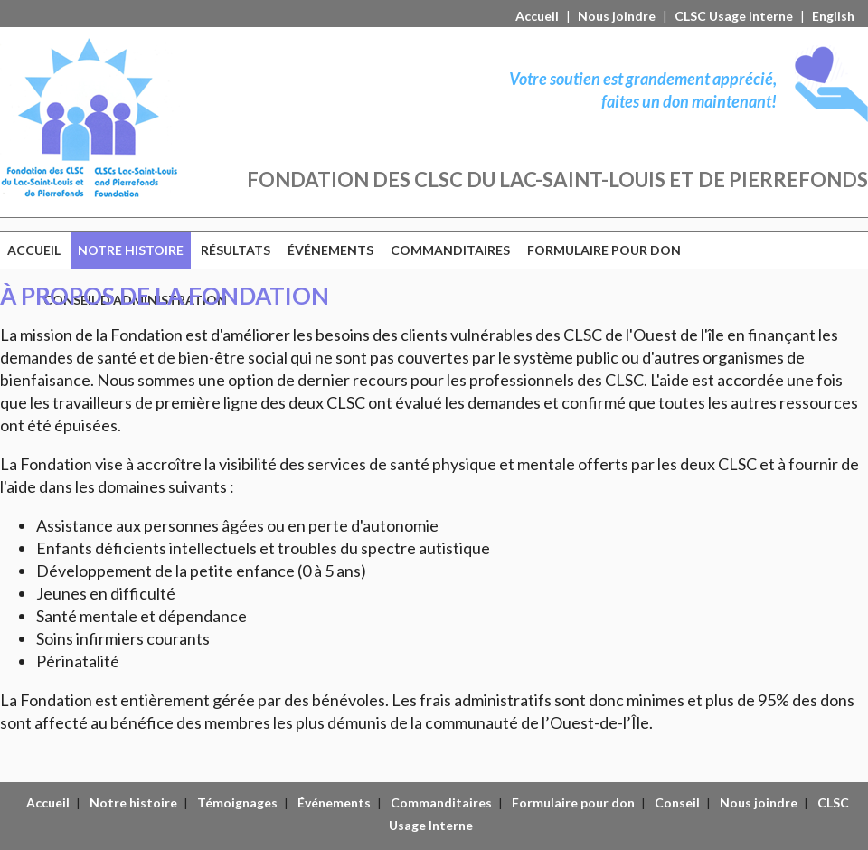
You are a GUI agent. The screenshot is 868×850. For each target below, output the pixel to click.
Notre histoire (133, 802)
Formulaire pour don (573, 802)
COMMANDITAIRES (450, 250)
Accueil (537, 16)
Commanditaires (441, 802)
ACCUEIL (34, 250)
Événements (334, 802)
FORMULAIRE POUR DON (604, 250)
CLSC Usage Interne (734, 16)
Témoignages (237, 802)
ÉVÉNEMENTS (330, 250)
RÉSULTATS (235, 250)
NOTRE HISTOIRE (131, 250)
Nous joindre (617, 16)
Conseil (677, 802)
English (833, 16)
